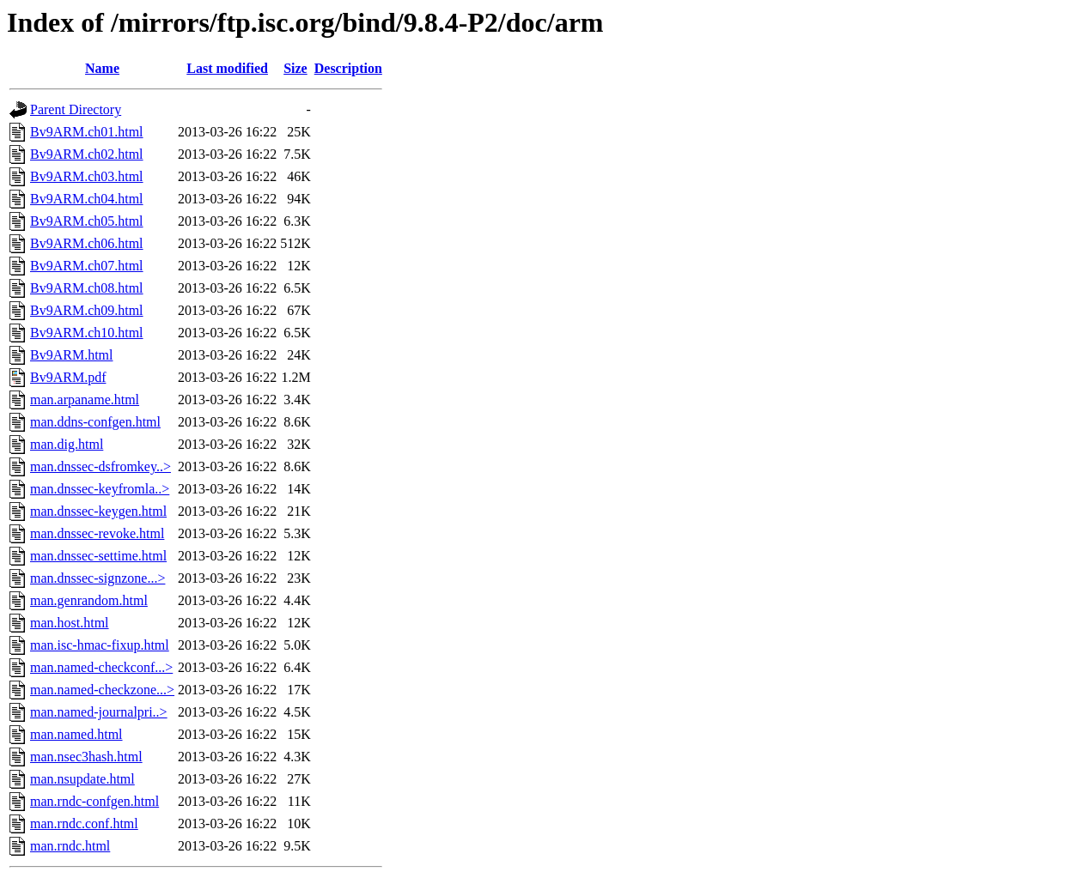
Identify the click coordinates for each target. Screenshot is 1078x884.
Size (295, 68)
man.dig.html (66, 444)
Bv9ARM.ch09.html (86, 310)
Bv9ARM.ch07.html (86, 265)
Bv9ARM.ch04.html (86, 198)
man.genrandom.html (89, 600)
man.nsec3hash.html (86, 756)
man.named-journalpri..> (98, 712)
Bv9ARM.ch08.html (86, 288)
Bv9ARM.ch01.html (86, 131)
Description (348, 68)
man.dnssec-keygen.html (98, 511)
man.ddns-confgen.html (95, 422)
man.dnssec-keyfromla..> (99, 488)
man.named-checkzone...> (102, 689)
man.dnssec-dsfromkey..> (100, 466)
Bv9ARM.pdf (68, 377)
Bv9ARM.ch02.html (86, 154)
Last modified (227, 68)
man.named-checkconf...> (101, 667)
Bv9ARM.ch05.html (86, 221)
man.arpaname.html (84, 399)
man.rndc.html (70, 846)
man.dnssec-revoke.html (97, 533)
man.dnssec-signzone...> (97, 578)
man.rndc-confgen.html (94, 801)
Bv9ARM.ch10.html (86, 332)
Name (102, 68)
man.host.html (69, 622)
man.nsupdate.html (82, 779)
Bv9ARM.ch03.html (86, 176)
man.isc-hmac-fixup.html (99, 645)
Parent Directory (75, 109)
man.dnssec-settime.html (98, 555)
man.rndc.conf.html (84, 823)
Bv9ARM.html (71, 355)
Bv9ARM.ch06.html (86, 243)
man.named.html (76, 734)
